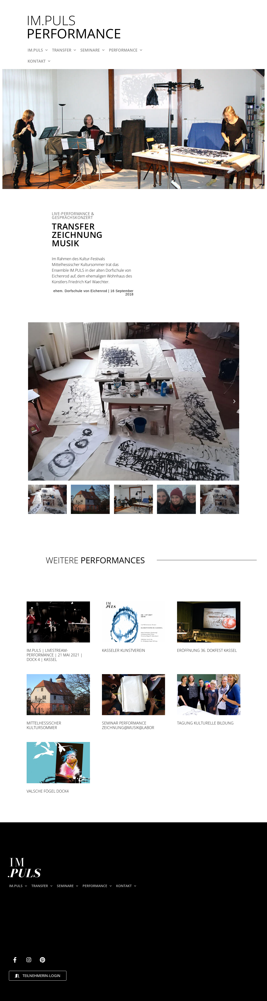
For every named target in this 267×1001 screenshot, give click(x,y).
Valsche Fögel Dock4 (48, 791)
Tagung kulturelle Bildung (205, 723)
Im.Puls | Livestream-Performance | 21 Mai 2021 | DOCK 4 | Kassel (55, 655)
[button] (32, 401)
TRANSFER (64, 50)
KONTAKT (39, 61)
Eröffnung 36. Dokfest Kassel (207, 650)
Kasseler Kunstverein (123, 650)
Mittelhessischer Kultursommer (44, 725)
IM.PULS (38, 50)
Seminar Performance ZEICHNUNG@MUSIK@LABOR (128, 725)
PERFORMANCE (125, 50)
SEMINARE (92, 50)
